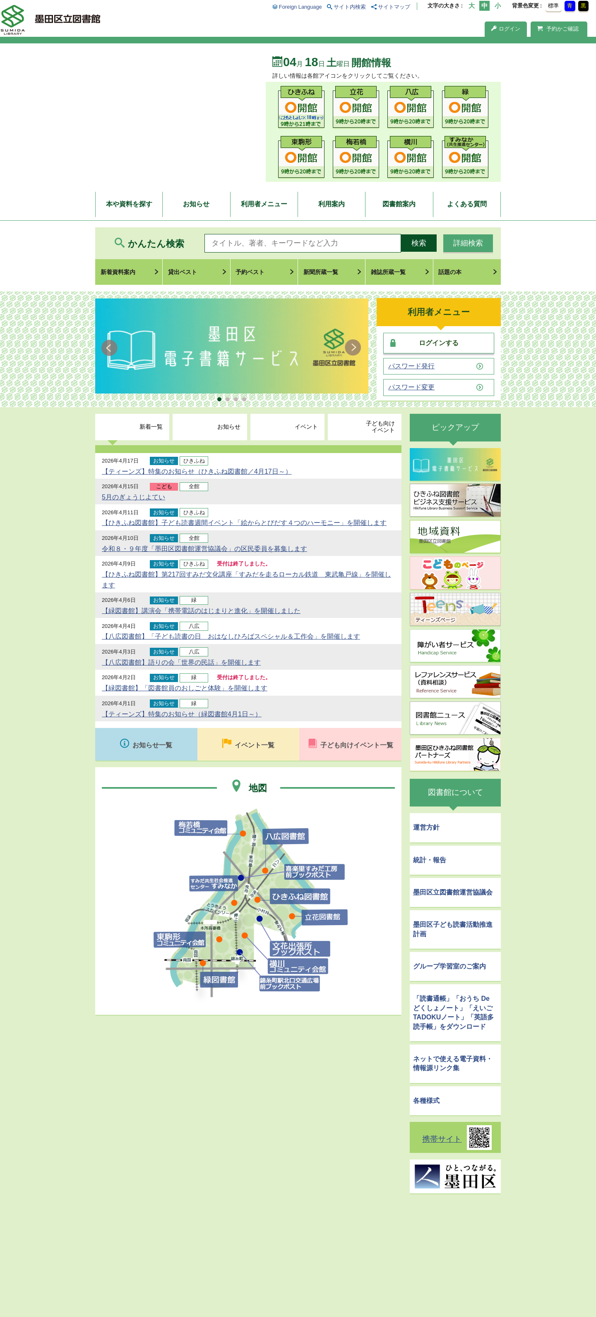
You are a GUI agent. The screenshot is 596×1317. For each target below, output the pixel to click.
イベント (306, 426)
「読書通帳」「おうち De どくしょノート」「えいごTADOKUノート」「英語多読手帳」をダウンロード (453, 1012)
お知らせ (196, 204)
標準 (553, 5)
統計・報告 (429, 860)
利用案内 (331, 204)
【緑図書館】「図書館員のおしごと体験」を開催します (184, 688)
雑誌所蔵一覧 (388, 272)
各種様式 (426, 1100)
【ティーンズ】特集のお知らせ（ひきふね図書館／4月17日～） (197, 471)
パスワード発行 (411, 366)
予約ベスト (250, 272)
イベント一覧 (254, 745)
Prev (110, 347)
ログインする (439, 342)
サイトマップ (394, 7)
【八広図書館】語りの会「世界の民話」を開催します (181, 662)
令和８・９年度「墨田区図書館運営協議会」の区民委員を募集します (204, 548)
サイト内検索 (350, 7)
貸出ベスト (182, 272)
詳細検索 (468, 243)
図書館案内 (399, 204)
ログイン (505, 29)
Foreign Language (300, 7)
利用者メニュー (264, 204)
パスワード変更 (411, 387)
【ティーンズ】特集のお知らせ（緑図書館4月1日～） (182, 714)
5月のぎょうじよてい (133, 497)
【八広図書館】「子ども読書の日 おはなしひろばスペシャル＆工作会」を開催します (231, 636)
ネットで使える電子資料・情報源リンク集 (453, 1063)
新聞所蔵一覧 (320, 272)
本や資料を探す (129, 204)
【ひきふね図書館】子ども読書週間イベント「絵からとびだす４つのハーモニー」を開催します (244, 522)
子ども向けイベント (380, 426)
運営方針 (426, 827)
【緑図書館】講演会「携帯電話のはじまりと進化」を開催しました (201, 610)
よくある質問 (467, 204)
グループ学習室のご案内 (449, 966)
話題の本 (449, 272)
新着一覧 (151, 426)
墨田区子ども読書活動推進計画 (453, 929)
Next (353, 347)
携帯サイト (441, 1139)
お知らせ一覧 (152, 745)
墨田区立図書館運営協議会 (453, 892)
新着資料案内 (118, 272)
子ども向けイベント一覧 (356, 745)
